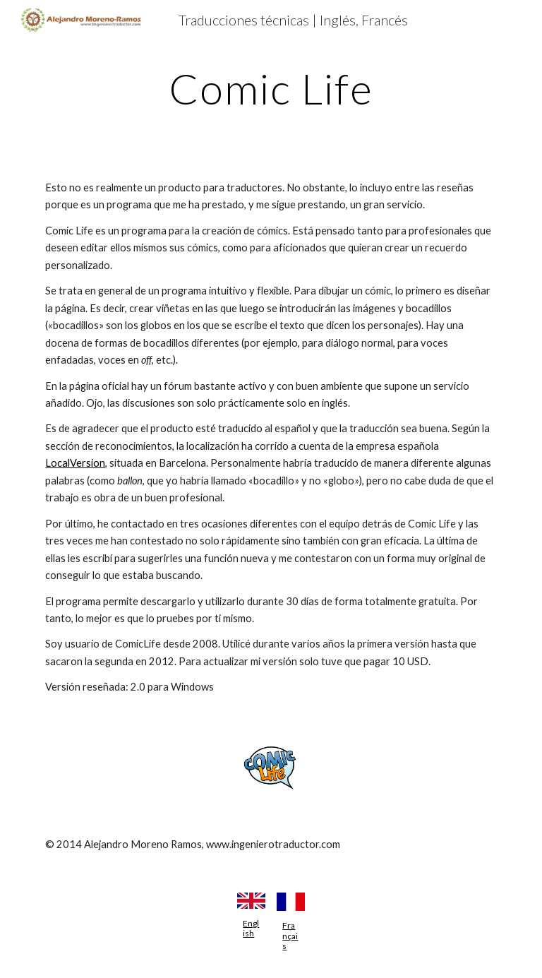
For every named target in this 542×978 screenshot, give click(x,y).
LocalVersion (75, 463)
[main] (271, 88)
